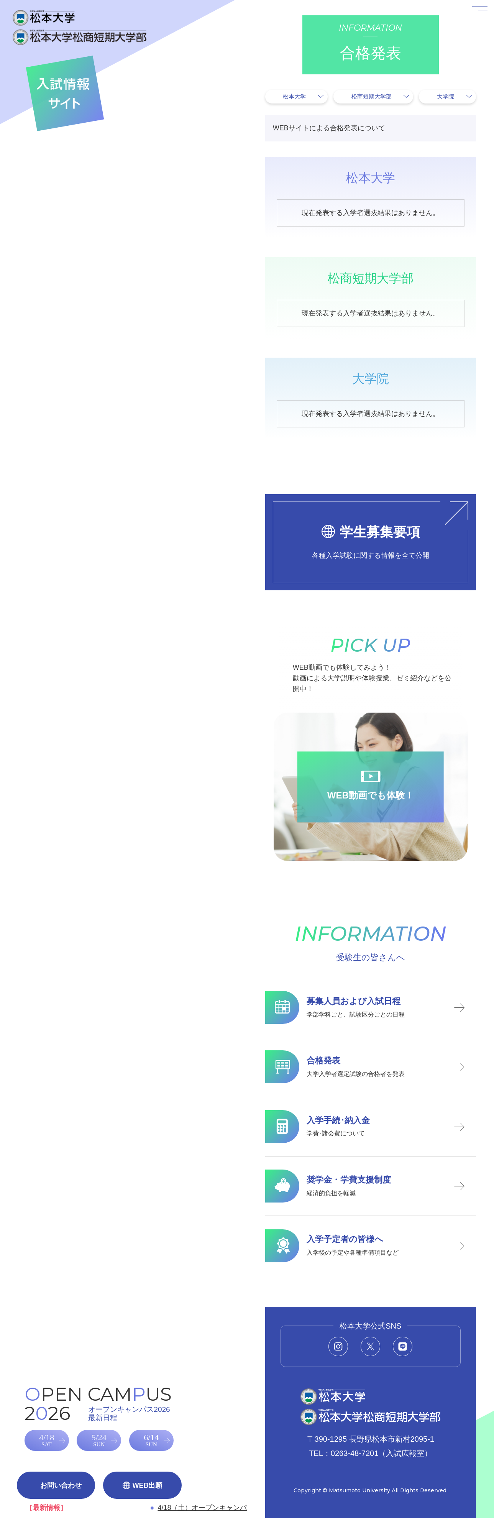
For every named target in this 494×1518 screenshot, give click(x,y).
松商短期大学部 (371, 96)
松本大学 (294, 96)
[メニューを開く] (470, 24)
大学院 (445, 96)
